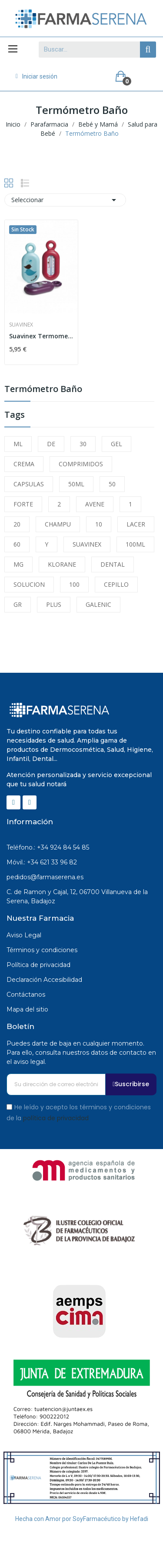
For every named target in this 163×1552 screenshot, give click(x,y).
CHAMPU (58, 524)
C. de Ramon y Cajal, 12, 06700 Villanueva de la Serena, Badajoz (77, 896)
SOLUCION (29, 584)
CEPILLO (116, 584)
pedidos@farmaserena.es (45, 877)
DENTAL (112, 564)
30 (83, 444)
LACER (135, 524)
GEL (116, 444)
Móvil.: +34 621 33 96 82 (42, 862)
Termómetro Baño (43, 390)
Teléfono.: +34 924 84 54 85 (48, 847)
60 (16, 544)
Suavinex (21, 324)
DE (51, 444)
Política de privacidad (38, 965)
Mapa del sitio (27, 1009)
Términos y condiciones (42, 950)
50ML (76, 484)
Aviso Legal (24, 935)
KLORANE (62, 564)
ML (18, 444)
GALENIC (98, 604)
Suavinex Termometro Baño (41, 336)
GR (17, 604)
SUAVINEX (87, 544)
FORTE (23, 504)
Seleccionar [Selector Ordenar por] (65, 200)
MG (18, 564)
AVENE (94, 504)
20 (16, 524)
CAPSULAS (28, 484)
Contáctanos (26, 994)
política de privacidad (56, 1118)
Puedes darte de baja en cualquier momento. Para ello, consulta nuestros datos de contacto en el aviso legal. (81, 1052)
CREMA (23, 464)
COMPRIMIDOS (81, 464)
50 (112, 484)
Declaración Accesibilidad (44, 980)
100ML (135, 544)
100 (74, 584)
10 (98, 524)
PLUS (53, 604)
